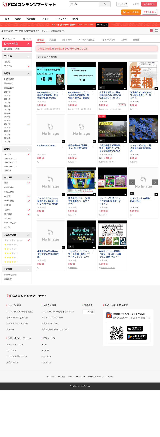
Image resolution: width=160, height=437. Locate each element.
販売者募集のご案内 (50, 323)
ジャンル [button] (17, 56)
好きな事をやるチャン (108, 162)
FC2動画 (45, 350)
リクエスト (11, 350)
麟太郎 (134, 162)
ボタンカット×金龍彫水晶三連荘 (140, 199)
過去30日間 (9, 88)
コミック (44, 18)
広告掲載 (109, 377)
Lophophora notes (46, 145)
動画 (7, 18)
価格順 (136, 40)
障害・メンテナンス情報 (17, 323)
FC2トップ (51, 377)
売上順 (52, 40)
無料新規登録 (149, 4)
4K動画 (17, 196)
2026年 (7, 92)
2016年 (7, 127)
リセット (27, 39)
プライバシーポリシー (76, 377)
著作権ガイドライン (96, 377)
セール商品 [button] (17, 43)
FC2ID (44, 344)
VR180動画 (9, 187)
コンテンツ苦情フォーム (17, 356)
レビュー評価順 (107, 40)
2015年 (7, 131)
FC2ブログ (46, 362)
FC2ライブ (46, 356)
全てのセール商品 (12, 49)
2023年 (7, 102)
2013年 (7, 138)
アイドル (17, 66)
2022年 (7, 106)
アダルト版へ (149, 12)
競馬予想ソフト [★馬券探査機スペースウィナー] (79, 201)
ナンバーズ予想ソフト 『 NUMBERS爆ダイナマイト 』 (110, 201)
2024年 (7, 99)
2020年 (7, 113)
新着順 (40, 40)
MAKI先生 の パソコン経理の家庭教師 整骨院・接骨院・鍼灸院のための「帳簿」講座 (78, 95)
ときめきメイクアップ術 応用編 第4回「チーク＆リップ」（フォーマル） (79, 254)
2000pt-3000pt (10, 166)
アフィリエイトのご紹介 (52, 317)
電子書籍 (31, 18)
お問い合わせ (12, 362)
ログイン (136, 4)
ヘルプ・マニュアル (15, 344)
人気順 (124, 40)
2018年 (7, 120)
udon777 (73, 215)
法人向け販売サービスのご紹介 (55, 329)
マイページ (122, 4)
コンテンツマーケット (37, 4)
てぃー (134, 109)
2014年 (7, 134)
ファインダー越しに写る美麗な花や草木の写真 (140, 148)
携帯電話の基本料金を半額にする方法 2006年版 (48, 254)
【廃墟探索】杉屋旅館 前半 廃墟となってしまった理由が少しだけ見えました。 (110, 148)
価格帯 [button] (17, 149)
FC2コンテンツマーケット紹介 (20, 312)
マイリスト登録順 (86, 40)
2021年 (7, 110)
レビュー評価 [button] (17, 235)
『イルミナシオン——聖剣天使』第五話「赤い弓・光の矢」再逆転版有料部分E (47, 201)
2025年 (7, 95)
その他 (75, 18)
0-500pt (17, 154)
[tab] (98, 40)
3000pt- (7, 170)
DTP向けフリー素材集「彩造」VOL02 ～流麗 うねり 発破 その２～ (110, 254)
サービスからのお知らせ (17, 317)
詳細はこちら (102, 24)
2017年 (17, 124)
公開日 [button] (17, 73)
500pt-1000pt (10, 158)
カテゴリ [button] (17, 177)
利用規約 (10, 329)
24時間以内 (9, 79)
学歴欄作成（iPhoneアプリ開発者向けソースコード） (141, 95)
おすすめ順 (67, 40)
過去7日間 (8, 83)
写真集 (18, 18)
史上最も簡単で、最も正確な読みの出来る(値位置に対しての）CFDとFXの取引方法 (110, 95)
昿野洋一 (73, 162)
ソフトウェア (60, 18)
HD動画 (7, 205)
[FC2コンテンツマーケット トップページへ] (27, 296)
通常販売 (8, 279)
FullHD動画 (17, 201)
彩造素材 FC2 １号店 (108, 268)
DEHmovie (73, 268)
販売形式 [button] (17, 269)
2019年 (7, 117)
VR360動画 (9, 192)
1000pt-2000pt (10, 162)
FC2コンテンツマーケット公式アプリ (58, 312)
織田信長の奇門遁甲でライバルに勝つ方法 (78, 146)
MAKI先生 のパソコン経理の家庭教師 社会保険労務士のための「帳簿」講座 (47, 95)
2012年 (7, 142)
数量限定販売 (10, 275)
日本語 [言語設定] (90, 312)
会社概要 (61, 377)
